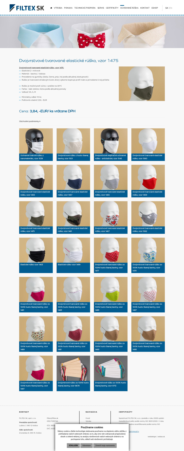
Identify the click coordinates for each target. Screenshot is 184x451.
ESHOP (155, 8)
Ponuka (68, 8)
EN (170, 8)
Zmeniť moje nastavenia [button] (105, 447)
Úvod (88, 418)
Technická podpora (85, 8)
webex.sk (161, 437)
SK (166, 8)
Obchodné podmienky (29, 121)
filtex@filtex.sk (52, 418)
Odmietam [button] (86, 447)
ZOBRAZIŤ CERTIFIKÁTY (129, 432)
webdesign (152, 437)
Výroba (58, 8)
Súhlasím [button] (73, 447)
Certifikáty (112, 8)
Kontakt (145, 8)
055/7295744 (52, 421)
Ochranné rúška (129, 8)
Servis (100, 8)
